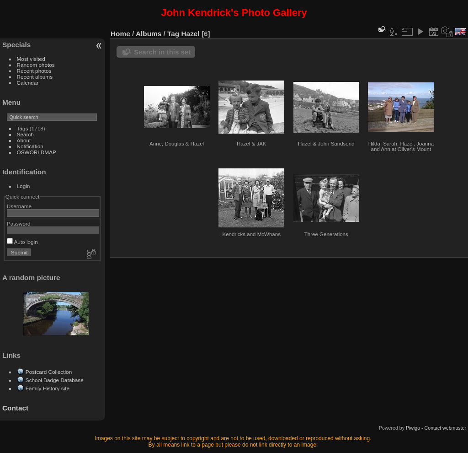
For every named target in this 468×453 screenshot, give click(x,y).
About (24, 140)
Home (120, 34)
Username (19, 206)
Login (23, 186)
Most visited (31, 59)
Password (19, 223)
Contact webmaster (445, 428)
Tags (22, 128)
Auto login (22, 242)
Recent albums (35, 77)
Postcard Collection (49, 372)
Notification (30, 146)
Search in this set (162, 52)
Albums (148, 34)
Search (25, 134)
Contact (15, 408)
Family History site (47, 388)
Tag (173, 34)
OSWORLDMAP (36, 152)
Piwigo (413, 428)
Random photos (36, 65)
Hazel (190, 34)
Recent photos (34, 71)
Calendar (28, 83)
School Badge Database (55, 380)
